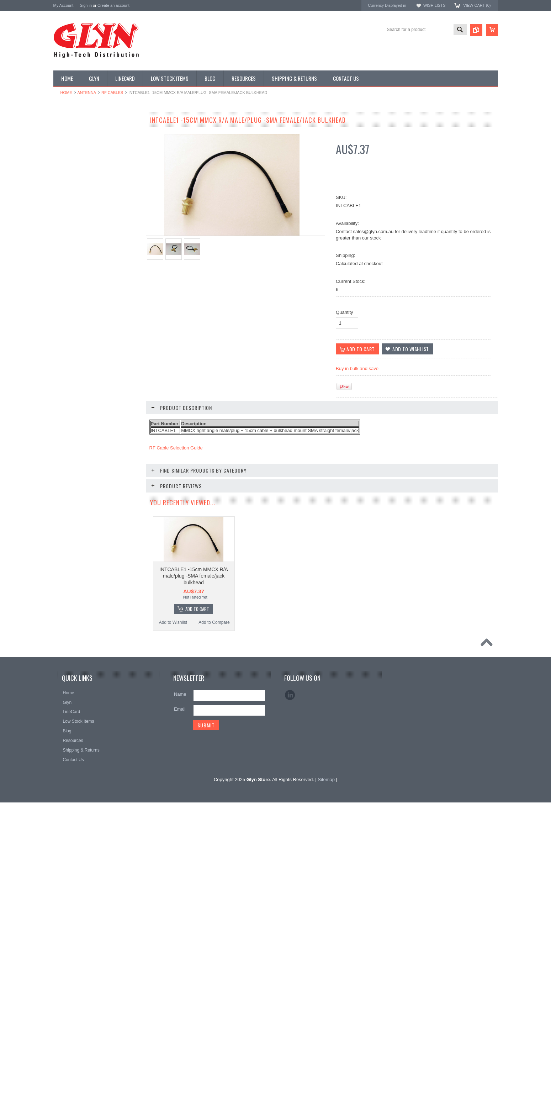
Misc (61, 266)
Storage (64, 302)
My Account (63, 5)
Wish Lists (434, 5)
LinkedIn (290, 1007)
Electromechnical (73, 217)
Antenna (87, 92)
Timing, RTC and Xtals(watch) (85, 145)
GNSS (63, 229)
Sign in (86, 5)
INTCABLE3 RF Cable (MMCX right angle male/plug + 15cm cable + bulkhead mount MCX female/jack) (96, 511)
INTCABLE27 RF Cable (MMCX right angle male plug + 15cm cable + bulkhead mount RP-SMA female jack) (96, 606)
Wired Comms (70, 338)
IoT (60, 254)
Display (64, 157)
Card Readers (70, 181)
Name (180, 1006)
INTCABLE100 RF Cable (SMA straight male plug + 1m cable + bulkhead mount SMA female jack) (95, 720)
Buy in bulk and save (357, 368)
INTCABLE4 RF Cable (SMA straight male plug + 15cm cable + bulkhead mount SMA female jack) (95, 815)
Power (63, 169)
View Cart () (477, 5)
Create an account (113, 5)
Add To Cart (99, 639)
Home (66, 92)
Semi (62, 278)
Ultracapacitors (71, 326)
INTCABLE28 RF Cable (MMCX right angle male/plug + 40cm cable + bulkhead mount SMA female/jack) (96, 910)
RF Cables (112, 92)
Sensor (64, 290)
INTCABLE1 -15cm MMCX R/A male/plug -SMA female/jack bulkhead (193, 576)
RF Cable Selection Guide (176, 448)
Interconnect (69, 241)
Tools (62, 314)
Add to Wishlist (74, 539)
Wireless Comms (73, 350)
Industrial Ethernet (74, 193)
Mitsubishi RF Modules (78, 205)
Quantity (344, 312)
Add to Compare (117, 539)
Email (180, 1021)
